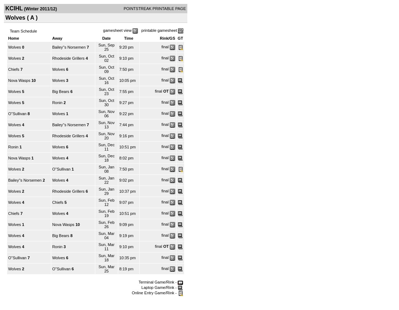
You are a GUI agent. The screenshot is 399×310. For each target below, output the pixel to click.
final (165, 47)
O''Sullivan (17, 114)
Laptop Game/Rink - (162, 287)
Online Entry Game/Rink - (157, 293)
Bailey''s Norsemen (69, 47)
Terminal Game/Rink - (161, 282)
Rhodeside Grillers (68, 58)
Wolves (14, 47)
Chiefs (13, 69)
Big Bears (60, 91)
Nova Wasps (19, 80)
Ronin (57, 102)
